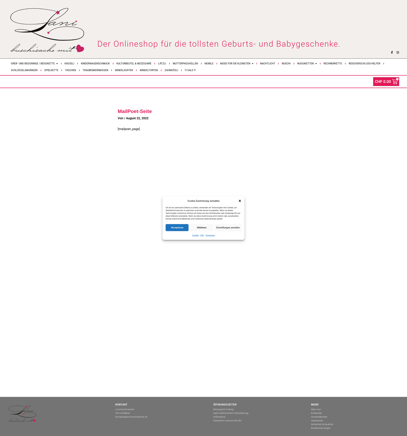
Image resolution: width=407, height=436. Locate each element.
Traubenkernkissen (95, 70)
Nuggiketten (307, 63)
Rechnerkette (333, 63)
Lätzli (162, 63)
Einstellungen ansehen (228, 227)
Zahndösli (171, 70)
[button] (239, 200)
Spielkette (51, 70)
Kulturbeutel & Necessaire (133, 63)
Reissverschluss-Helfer (364, 63)
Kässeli (69, 63)
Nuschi (286, 63)
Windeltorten (149, 70)
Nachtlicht (267, 63)
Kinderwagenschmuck (95, 63)
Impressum (210, 235)
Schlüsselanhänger (24, 70)
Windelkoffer (124, 70)
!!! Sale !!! (190, 70)
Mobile (209, 63)
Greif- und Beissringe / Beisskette (34, 63)
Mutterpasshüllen (185, 63)
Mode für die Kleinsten (236, 63)
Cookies (195, 235)
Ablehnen (201, 227)
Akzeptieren (177, 227)
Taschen (70, 70)
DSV (202, 235)
